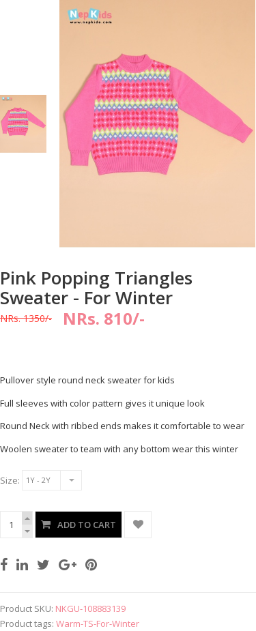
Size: (10, 480)
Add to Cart (86, 524)
